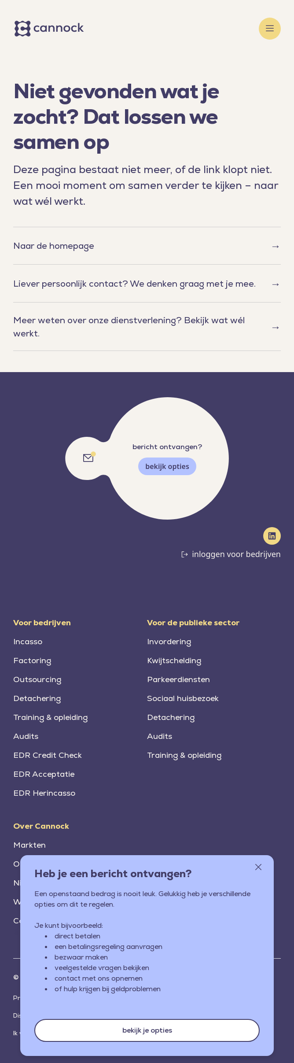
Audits (25, 736)
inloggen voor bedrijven (236, 554)
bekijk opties (167, 466)
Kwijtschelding (174, 660)
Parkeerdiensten (178, 679)
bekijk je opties (147, 1030)
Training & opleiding (50, 717)
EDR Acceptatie (43, 774)
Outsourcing (37, 679)
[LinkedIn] (272, 536)
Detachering (37, 698)
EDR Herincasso (44, 793)
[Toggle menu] (270, 29)
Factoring (32, 660)
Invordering (169, 641)
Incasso (27, 641)
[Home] (50, 29)
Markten (29, 845)
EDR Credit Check (47, 755)
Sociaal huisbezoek (183, 698)
